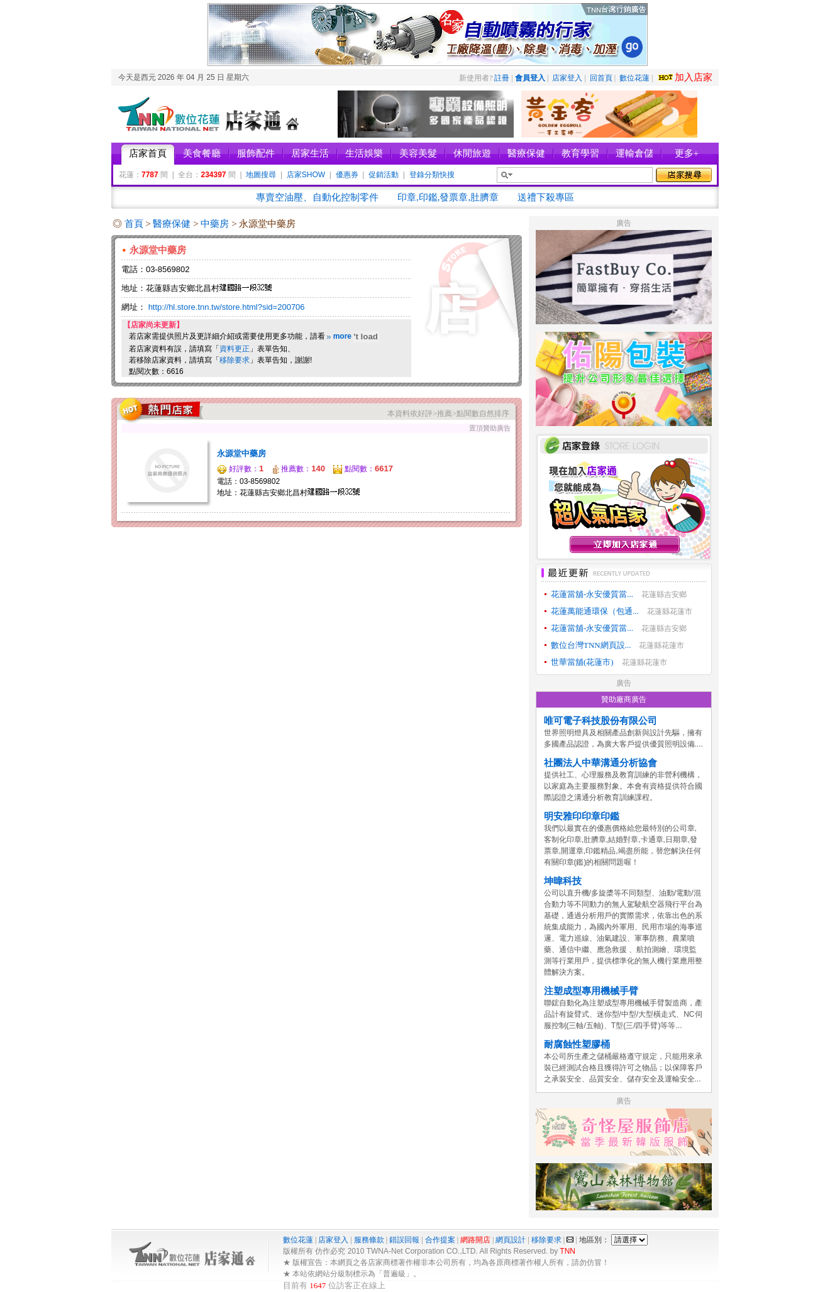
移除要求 (234, 360)
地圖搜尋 (261, 174)
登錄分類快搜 (432, 174)
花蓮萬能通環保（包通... (595, 611)
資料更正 (234, 348)
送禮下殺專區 (545, 197)
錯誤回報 (404, 1239)
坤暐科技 (563, 881)
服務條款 (369, 1239)
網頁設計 (510, 1239)
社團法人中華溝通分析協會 (600, 763)
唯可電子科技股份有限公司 (600, 721)
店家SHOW (306, 174)
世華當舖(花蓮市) (582, 662)
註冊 (501, 78)
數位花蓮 (634, 78)
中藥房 (216, 224)
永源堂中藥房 (241, 453)
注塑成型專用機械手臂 (591, 991)
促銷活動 (383, 174)
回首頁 (601, 78)
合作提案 (440, 1239)
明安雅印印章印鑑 (581, 816)
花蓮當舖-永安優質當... (592, 594)
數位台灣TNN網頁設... (591, 645)
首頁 (133, 224)
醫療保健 (173, 224)
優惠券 (347, 174)
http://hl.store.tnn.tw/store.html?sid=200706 (226, 307)
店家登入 (567, 78)
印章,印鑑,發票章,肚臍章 (448, 197)
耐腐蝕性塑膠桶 (577, 1044)
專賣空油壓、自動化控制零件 (317, 197)
